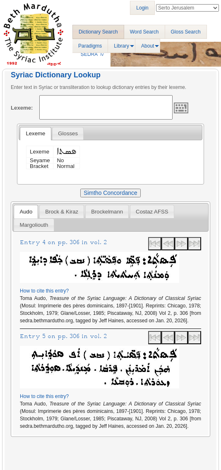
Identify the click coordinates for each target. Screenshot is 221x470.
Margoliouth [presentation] (33, 225)
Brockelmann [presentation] (107, 212)
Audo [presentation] (25, 212)
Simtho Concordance (110, 192)
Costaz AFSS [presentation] (152, 212)
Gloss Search (186, 32)
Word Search (144, 32)
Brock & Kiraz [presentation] (61, 212)
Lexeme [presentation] (35, 133)
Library (121, 46)
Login (142, 8)
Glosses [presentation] (68, 133)
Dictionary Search (98, 32)
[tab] (35, 133)
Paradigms (90, 46)
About (147, 46)
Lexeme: (22, 108)
